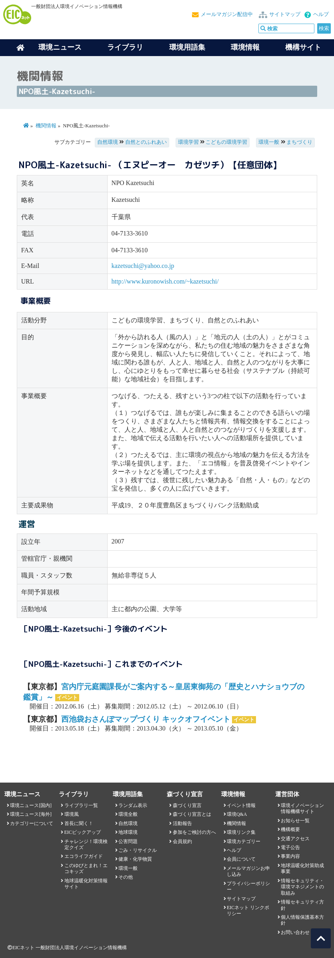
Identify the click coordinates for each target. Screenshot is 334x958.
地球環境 (128, 832)
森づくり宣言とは (192, 814)
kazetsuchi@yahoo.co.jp (143, 265)
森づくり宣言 (187, 805)
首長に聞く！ (78, 823)
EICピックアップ (82, 832)
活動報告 (182, 823)
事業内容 (290, 856)
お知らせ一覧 (295, 820)
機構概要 (290, 829)
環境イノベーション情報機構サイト (302, 808)
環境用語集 (187, 47)
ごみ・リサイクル (137, 850)
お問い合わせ (295, 932)
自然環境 (107, 142)
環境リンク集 (241, 832)
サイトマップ (284, 14)
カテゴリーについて (31, 823)
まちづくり (299, 142)
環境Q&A (237, 814)
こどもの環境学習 (226, 142)
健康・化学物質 (135, 859)
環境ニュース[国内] (31, 805)
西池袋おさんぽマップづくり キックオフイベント (145, 719)
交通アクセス (295, 838)
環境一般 (268, 142)
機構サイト (303, 47)
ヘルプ (321, 14)
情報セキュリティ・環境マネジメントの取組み (302, 887)
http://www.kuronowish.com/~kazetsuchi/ (165, 281)
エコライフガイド (83, 856)
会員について (241, 859)
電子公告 (290, 847)
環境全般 (128, 814)
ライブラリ (125, 47)
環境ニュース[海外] (31, 814)
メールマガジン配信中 (227, 14)
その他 (125, 877)
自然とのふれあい (146, 142)
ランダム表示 (132, 805)
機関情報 (46, 126)
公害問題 (128, 841)
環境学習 (188, 142)
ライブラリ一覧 (81, 805)
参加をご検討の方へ (194, 832)
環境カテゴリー (243, 841)
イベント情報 (241, 805)
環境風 (71, 814)
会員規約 (182, 841)
